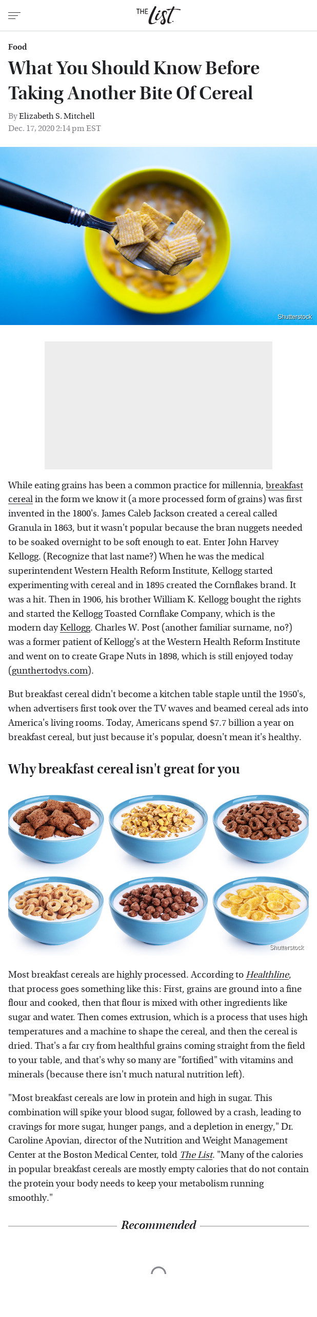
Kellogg (75, 627)
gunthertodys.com (50, 670)
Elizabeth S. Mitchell (57, 116)
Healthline (267, 974)
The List (196, 1155)
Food (17, 47)
